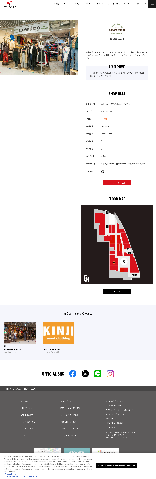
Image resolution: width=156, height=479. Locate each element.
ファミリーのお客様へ (69, 428)
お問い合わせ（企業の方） (115, 423)
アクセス (127, 3)
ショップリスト (60, 3)
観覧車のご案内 (27, 415)
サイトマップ (110, 427)
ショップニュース (102, 3)
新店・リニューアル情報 (70, 408)
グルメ (88, 3)
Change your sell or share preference (21, 476)
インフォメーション (29, 422)
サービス (116, 3)
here (16, 459)
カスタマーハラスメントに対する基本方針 (120, 410)
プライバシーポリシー (113, 405)
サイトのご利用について (114, 401)
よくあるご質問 (27, 428)
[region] (78, 466)
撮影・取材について (113, 418)
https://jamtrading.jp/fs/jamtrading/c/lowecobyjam (123, 163)
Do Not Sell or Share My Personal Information (116, 465)
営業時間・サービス (68, 422)
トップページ (26, 401)
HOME (7, 389)
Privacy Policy (10, 474)
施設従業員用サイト (68, 435)
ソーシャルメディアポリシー (116, 414)
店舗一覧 (117, 291)
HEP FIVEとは (26, 408)
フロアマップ (76, 3)
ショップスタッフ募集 (69, 415)
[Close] (152, 465)
